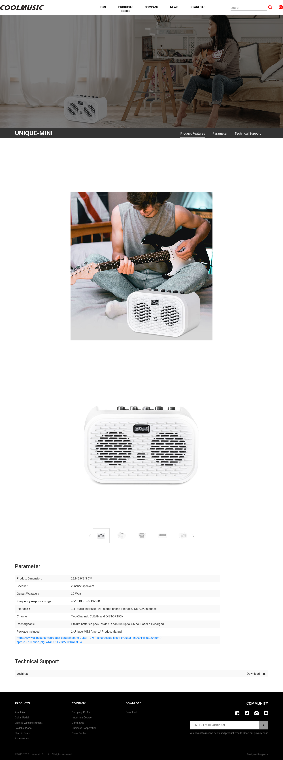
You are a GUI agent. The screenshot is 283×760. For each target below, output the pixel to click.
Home (103, 7)
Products (125, 7)
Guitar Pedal (22, 717)
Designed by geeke (257, 754)
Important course (82, 717)
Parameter (219, 133)
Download (197, 7)
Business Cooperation (84, 728)
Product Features (192, 133)
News (174, 7)
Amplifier (20, 712)
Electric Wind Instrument (28, 722)
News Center (79, 733)
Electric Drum (22, 733)
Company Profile (81, 712)
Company (152, 7)
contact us (78, 722)
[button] (193, 536)
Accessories (22, 738)
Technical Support (248, 133)
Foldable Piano (23, 728)
